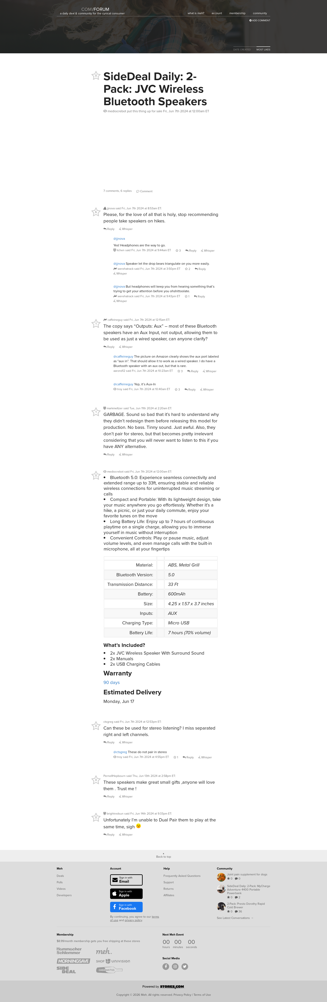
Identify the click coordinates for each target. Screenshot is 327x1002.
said (148, 250)
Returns (169, 889)
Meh (60, 868)
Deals (60, 876)
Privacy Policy (182, 994)
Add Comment (259, 20)
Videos (61, 889)
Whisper (126, 229)
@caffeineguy (123, 356)
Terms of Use (202, 994)
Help (167, 868)
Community (224, 868)
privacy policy (133, 920)
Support (169, 882)
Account (115, 868)
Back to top (163, 856)
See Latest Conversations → (235, 918)
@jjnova (119, 238)
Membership (65, 934)
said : (139, 208)
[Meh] (70, 6)
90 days (111, 682)
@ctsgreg (120, 752)
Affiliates (169, 895)
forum (100, 9)
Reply (108, 229)
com (86, 9)
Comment (144, 191)
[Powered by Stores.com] (163, 987)
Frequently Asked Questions (182, 876)
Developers (64, 895)
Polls (60, 882)
